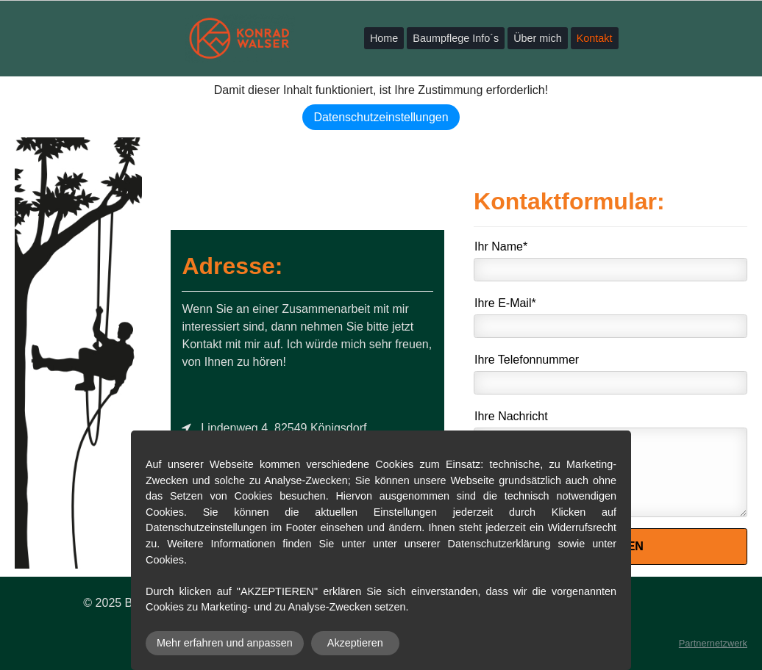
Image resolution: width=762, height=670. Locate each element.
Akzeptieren (355, 643)
